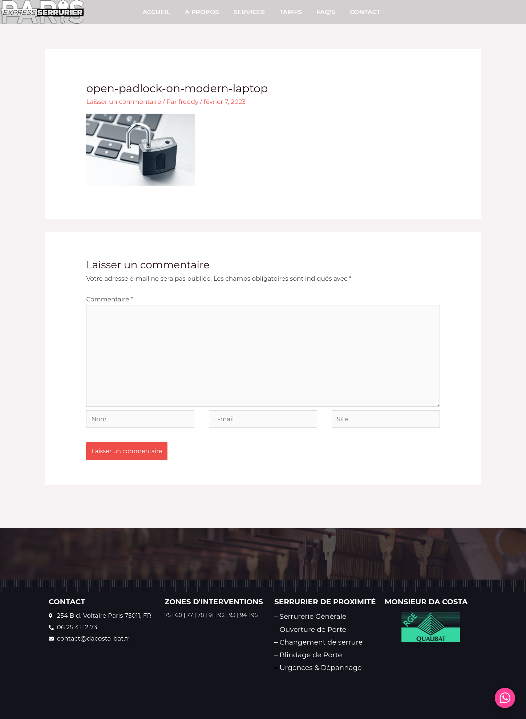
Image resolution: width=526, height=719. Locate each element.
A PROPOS (202, 12)
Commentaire (109, 299)
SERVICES (249, 12)
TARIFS (290, 12)
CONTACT (365, 12)
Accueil (156, 12)
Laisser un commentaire (123, 101)
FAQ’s (325, 12)
